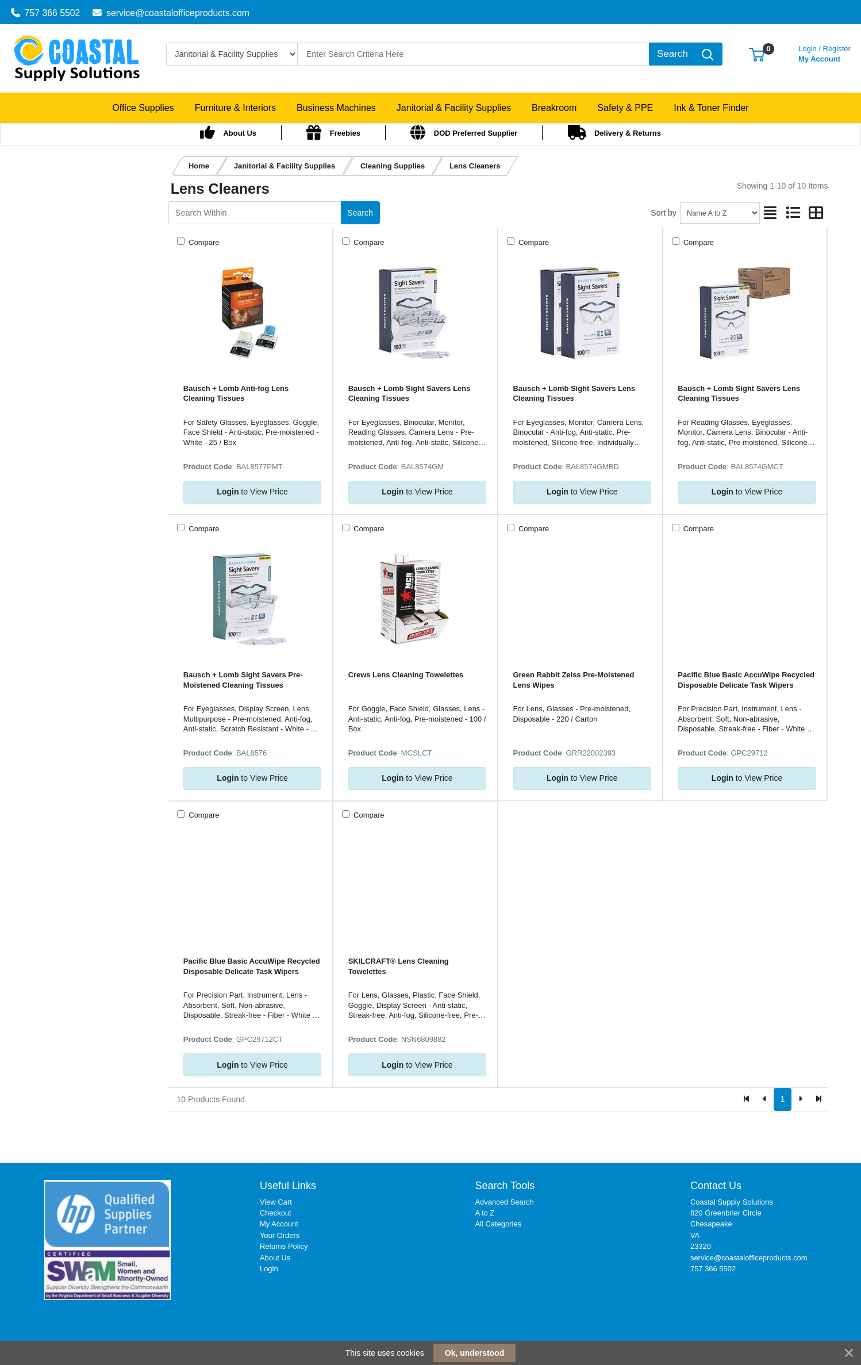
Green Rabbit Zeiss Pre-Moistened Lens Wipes (574, 679)
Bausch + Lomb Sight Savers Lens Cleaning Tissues (409, 393)
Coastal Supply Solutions (731, 1202)
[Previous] (765, 1099)
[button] (756, 53)
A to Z (484, 1213)
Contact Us (715, 1185)
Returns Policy (284, 1246)
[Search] (473, 54)
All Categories (498, 1224)
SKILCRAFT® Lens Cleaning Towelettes (398, 966)
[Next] (800, 1099)
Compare (203, 242)
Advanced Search (504, 1202)
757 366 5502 (45, 13)
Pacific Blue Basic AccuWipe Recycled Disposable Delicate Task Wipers (746, 679)
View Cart (276, 1202)
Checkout (275, 1213)
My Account (824, 52)
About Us (275, 1257)
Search (359, 212)
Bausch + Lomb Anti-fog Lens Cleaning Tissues (236, 393)
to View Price (252, 491)
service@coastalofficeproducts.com (171, 13)
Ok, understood (474, 1353)
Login (269, 1268)
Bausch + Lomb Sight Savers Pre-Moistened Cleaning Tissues (243, 679)
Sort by (663, 212)
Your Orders (279, 1235)
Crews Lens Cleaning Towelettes (406, 674)
